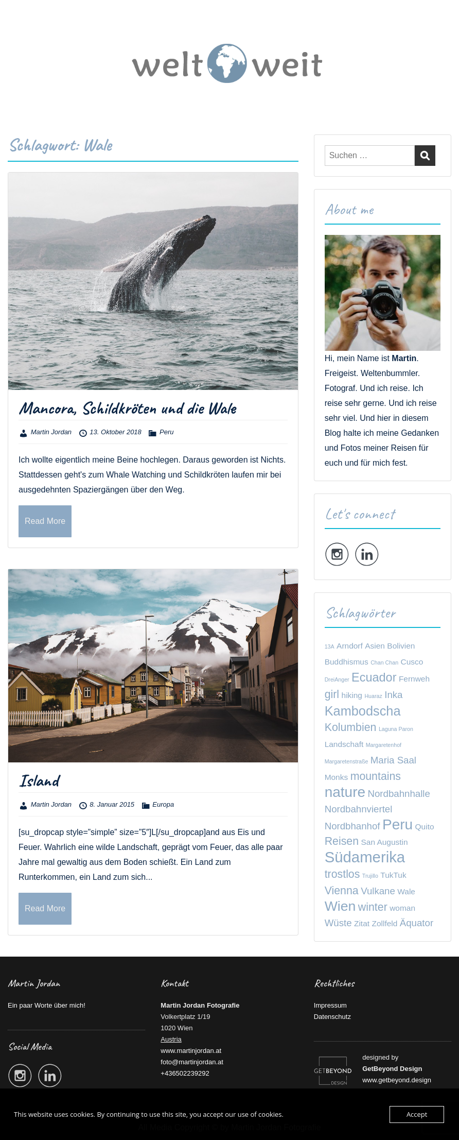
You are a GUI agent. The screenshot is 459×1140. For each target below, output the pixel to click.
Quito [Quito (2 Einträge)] (424, 826)
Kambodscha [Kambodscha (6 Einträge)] (363, 711)
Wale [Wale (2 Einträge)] (406, 891)
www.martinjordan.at (191, 1050)
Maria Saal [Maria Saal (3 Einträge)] (393, 760)
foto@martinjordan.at (192, 1062)
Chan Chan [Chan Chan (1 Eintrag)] (384, 662)
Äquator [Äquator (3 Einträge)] (416, 922)
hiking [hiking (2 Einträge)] (352, 695)
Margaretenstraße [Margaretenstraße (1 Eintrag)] (346, 761)
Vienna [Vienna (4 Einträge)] (342, 890)
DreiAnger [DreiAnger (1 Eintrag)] (337, 679)
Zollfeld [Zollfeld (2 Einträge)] (385, 923)
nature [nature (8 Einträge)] (345, 792)
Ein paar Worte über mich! (46, 1005)
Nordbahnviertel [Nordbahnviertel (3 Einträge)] (359, 809)
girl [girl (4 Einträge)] (332, 694)
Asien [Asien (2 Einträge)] (375, 645)
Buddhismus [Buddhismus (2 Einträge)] (346, 661)
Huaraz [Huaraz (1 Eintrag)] (373, 696)
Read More (45, 521)
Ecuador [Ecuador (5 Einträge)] (373, 677)
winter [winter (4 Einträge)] (372, 907)
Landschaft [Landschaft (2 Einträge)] (344, 744)
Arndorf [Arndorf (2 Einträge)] (350, 645)
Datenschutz (332, 1016)
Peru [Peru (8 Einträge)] (397, 824)
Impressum (330, 1005)
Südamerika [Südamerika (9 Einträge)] (365, 856)
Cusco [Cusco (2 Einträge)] (412, 661)
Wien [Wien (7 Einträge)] (340, 906)
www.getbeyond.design (396, 1080)
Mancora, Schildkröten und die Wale (127, 408)
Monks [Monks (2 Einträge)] (336, 777)
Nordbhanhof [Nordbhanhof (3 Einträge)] (352, 826)
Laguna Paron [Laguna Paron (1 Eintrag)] (396, 729)
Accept (417, 1114)
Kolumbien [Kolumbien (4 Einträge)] (351, 727)
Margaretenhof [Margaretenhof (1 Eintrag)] (383, 745)
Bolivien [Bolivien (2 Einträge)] (401, 645)
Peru (166, 432)
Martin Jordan (51, 432)
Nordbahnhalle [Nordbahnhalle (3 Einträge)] (399, 793)
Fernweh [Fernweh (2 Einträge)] (414, 678)
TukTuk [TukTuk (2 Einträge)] (393, 875)
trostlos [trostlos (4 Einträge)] (342, 874)
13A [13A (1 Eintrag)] (329, 646)
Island (38, 780)
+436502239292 (185, 1073)
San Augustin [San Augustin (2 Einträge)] (384, 842)
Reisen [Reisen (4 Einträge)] (342, 841)
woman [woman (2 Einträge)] (402, 908)
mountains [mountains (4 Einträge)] (375, 776)
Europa (163, 804)
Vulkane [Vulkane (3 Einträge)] (378, 891)
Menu (18, 28)
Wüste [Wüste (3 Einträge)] (338, 922)
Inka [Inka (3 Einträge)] (393, 694)
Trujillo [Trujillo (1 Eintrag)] (370, 876)
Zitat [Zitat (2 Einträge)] (361, 923)
